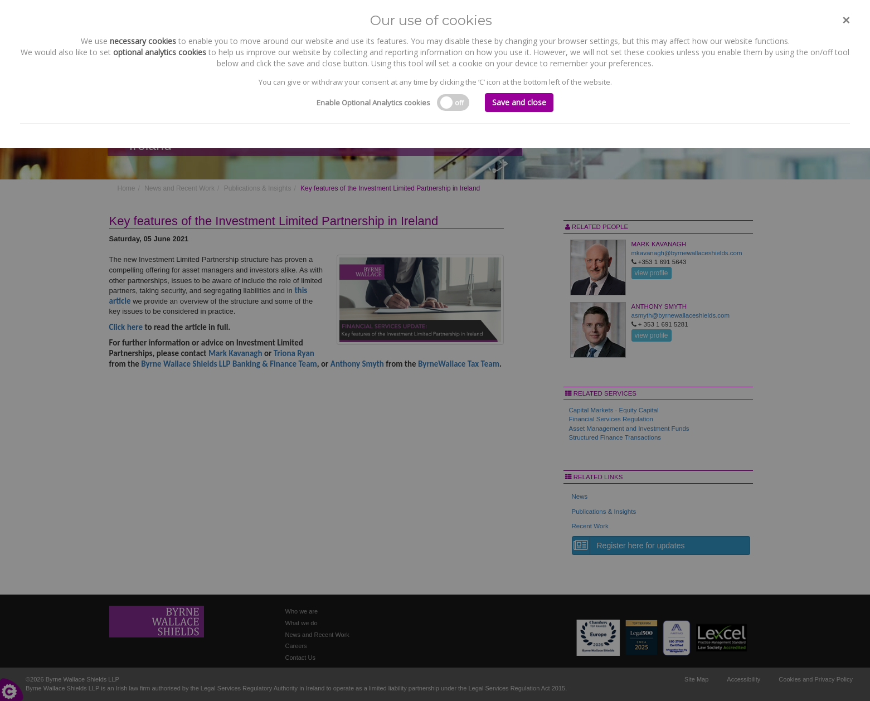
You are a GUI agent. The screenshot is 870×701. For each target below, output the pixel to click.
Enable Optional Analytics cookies (373, 103)
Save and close (519, 102)
